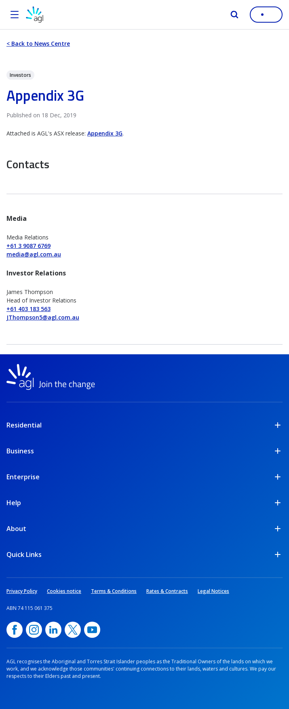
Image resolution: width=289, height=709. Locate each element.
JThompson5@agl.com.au (42, 317)
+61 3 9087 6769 (28, 246)
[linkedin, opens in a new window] (53, 630)
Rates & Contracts (167, 591)
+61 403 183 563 (28, 309)
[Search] (234, 14)
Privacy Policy (21, 591)
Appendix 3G (104, 133)
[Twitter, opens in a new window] (73, 630)
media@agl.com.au (33, 254)
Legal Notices (213, 591)
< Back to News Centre (38, 43)
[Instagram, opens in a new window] (34, 630)
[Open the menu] (14, 14)
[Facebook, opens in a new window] (14, 630)
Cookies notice (64, 591)
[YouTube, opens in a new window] (92, 630)
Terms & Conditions (114, 591)
